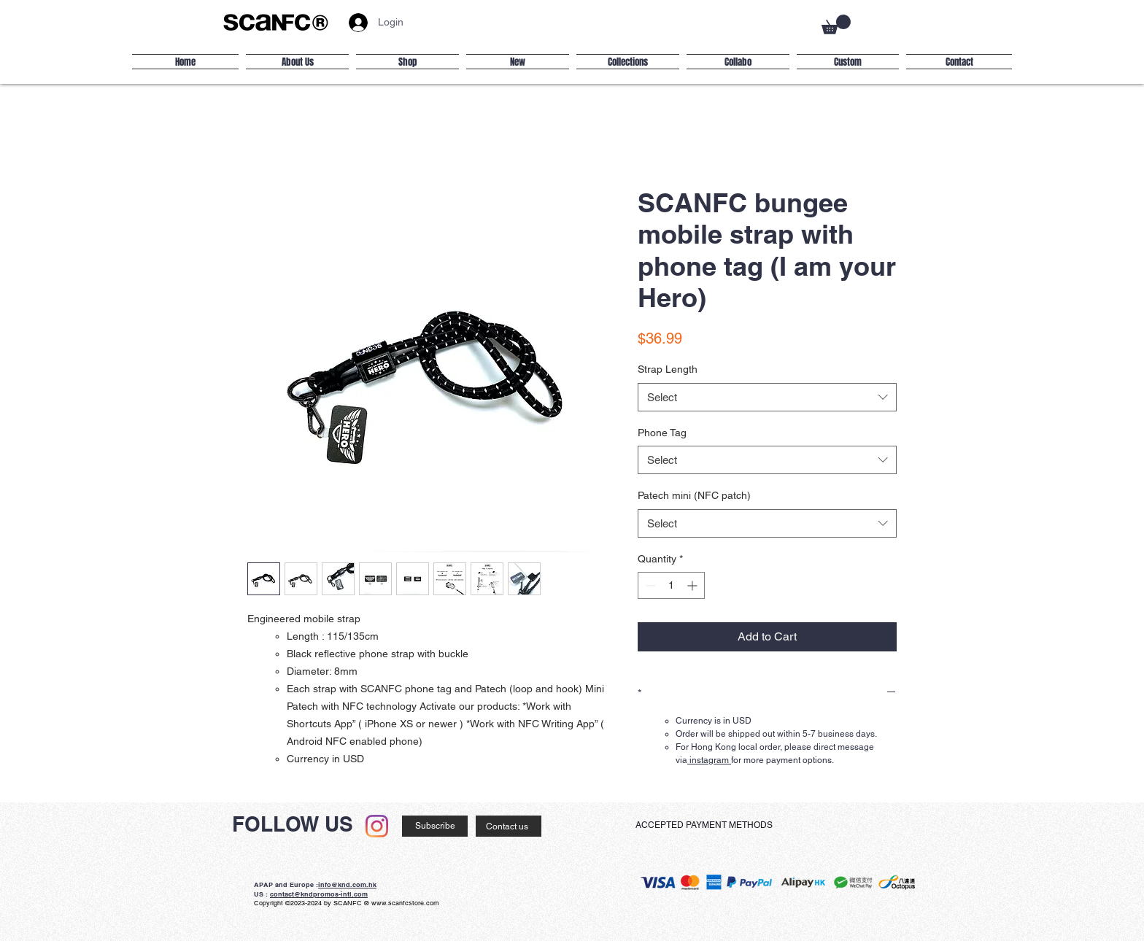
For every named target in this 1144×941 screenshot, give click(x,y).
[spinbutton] (671, 585)
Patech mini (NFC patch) (694, 495)
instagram (709, 760)
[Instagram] (377, 826)
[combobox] (767, 397)
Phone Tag (662, 432)
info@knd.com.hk (347, 884)
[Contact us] (508, 826)
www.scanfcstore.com (405, 903)
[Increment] (693, 585)
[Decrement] (649, 585)
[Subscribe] (435, 826)
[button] (836, 24)
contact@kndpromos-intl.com (319, 894)
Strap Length (667, 369)
